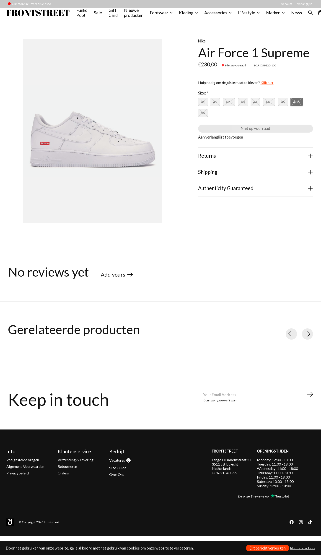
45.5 (205, 120)
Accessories (217, 15)
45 (297, 108)
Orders (63, 482)
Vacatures (117, 469)
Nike (202, 47)
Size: (203, 99)
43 (250, 108)
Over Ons (116, 484)
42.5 (234, 108)
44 (265, 108)
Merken (271, 15)
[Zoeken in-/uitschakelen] (306, 15)
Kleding (189, 15)
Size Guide (117, 477)
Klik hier (267, 88)
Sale (100, 15)
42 (218, 108)
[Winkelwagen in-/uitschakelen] (316, 15)
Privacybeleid (17, 482)
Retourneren (67, 476)
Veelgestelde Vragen (22, 469)
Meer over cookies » (302, 548)
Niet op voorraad (255, 139)
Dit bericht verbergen (268, 548)
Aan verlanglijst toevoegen (220, 149)
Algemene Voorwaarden (25, 476)
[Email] (258, 404)
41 (204, 108)
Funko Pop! (85, 15)
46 (221, 120)
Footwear (162, 15)
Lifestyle (246, 15)
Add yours (116, 279)
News (292, 15)
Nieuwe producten (136, 15)
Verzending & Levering (75, 469)
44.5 (281, 108)
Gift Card (115, 15)
